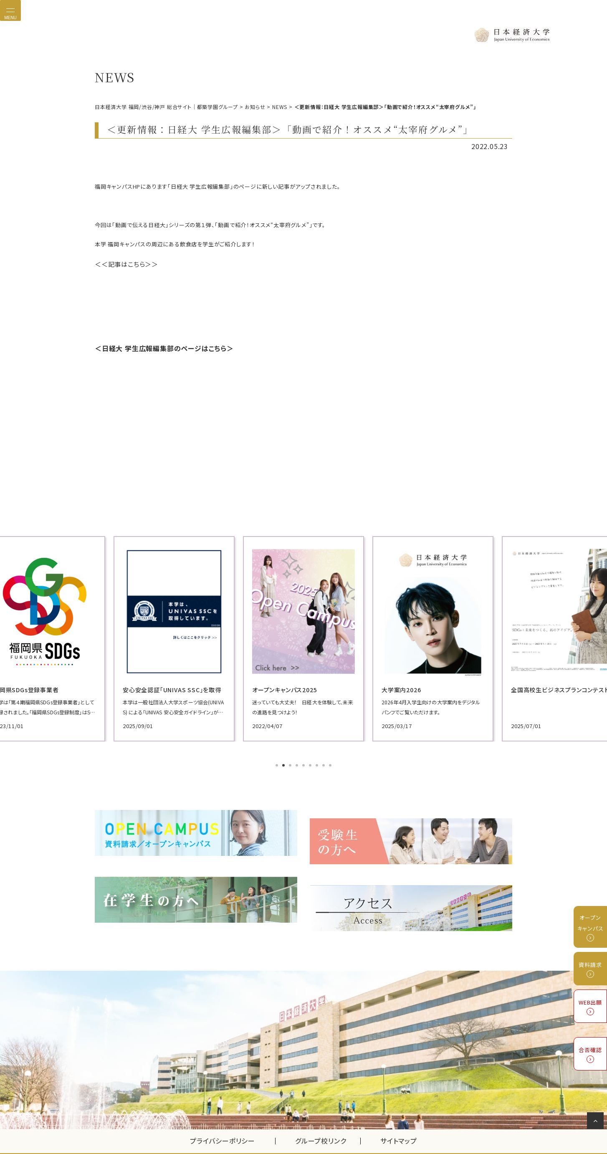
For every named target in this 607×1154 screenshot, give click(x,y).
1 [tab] (278, 761)
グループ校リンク (327, 1118)
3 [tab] (291, 761)
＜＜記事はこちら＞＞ (122, 262)
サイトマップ (398, 1118)
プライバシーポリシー (222, 1118)
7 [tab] (318, 761)
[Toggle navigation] (10, 10)
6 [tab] (311, 761)
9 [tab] (331, 761)
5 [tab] (304, 761)
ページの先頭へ (596, 1122)
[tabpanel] (161, 634)
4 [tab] (298, 761)
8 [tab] (324, 761)
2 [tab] (284, 761)
